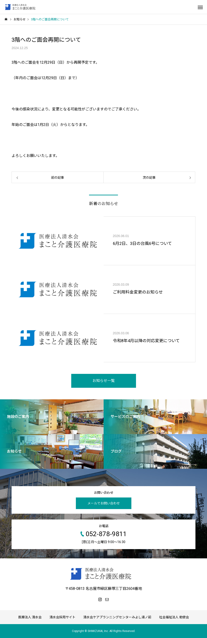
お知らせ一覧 (104, 380)
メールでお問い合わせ (103, 503)
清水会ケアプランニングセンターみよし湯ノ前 (117, 617)
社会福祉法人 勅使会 (174, 617)
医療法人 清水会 (30, 617)
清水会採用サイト (62, 617)
